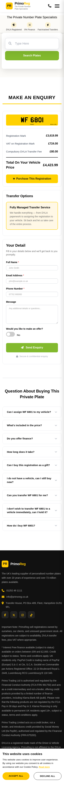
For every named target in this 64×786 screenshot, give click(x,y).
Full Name (12, 262)
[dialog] (32, 767)
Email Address (15, 275)
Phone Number (15, 288)
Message (11, 302)
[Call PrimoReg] (49, 6)
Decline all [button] (47, 776)
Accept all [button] (16, 776)
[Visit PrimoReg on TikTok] (31, 614)
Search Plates (32, 55)
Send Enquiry (32, 347)
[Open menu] (57, 6)
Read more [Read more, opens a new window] (44, 767)
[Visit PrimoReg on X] (13, 614)
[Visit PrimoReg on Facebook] (5, 614)
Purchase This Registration (32, 178)
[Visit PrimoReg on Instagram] (22, 614)
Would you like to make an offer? (24, 328)
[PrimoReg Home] (24, 6)
